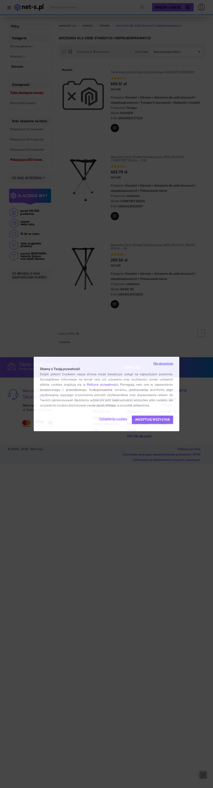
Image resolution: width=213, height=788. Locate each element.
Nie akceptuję (163, 364)
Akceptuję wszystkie (152, 419)
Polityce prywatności (102, 385)
